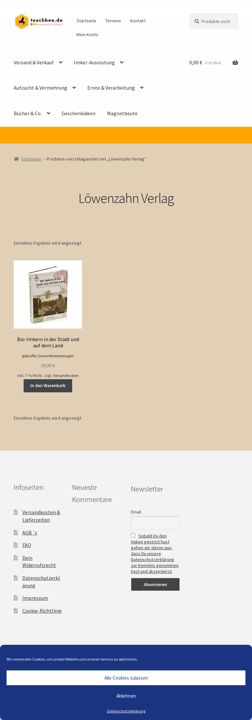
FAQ (26, 545)
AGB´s (29, 532)
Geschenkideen (78, 113)
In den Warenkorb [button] (48, 385)
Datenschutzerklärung (126, 711)
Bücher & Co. (28, 113)
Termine (113, 21)
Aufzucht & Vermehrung (40, 87)
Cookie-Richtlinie (42, 610)
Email (136, 512)
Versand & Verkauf (34, 62)
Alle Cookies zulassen (126, 678)
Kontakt (138, 21)
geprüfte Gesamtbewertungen (48, 355)
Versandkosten (66, 375)
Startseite (86, 21)
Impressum (35, 598)
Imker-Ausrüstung (94, 62)
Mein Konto (87, 34)
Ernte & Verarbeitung (111, 87)
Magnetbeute (122, 113)
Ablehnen (126, 696)
